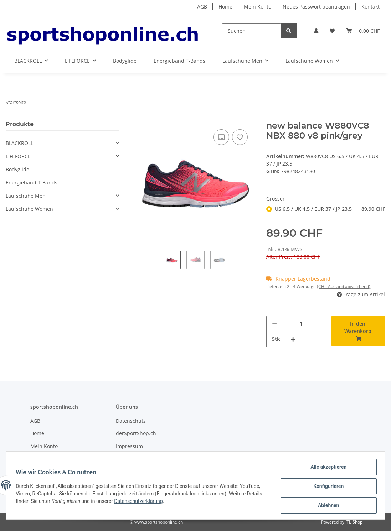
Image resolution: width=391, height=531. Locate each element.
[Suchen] (251, 30)
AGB (202, 6)
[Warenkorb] (362, 31)
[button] (316, 31)
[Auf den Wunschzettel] (240, 137)
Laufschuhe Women (29, 208)
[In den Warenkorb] (358, 331)
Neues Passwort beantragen (316, 6)
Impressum (129, 446)
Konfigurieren (327, 487)
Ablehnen (326, 506)
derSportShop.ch (136, 433)
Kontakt (370, 6)
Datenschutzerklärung (140, 502)
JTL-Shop (353, 522)
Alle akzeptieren (327, 469)
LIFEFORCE (18, 156)
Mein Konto (257, 6)
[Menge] (301, 324)
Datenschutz (131, 420)
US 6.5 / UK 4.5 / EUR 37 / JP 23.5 (330, 209)
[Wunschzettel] (332, 31)
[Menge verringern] (274, 324)
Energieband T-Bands (31, 182)
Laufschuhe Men (26, 195)
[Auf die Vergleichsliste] (221, 137)
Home (225, 6)
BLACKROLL (19, 143)
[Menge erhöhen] (293, 339)
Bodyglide (17, 169)
